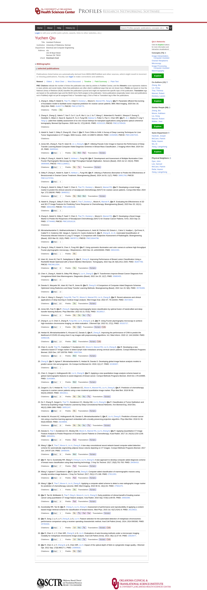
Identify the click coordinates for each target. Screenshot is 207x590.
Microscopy (156, 63)
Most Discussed (74, 81)
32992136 (45, 338)
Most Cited (59, 81)
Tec (79, 167)
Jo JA (113, 233)
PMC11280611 (63, 164)
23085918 (76, 548)
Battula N (92, 118)
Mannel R (105, 202)
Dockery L (82, 101)
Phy (88, 315)
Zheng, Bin (156, 85)
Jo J (127, 118)
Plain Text (115, 81)
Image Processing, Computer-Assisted (160, 67)
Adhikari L (75, 158)
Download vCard (52, 58)
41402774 (60, 106)
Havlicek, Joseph (159, 136)
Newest (40, 81)
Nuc (84, 315)
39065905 (45, 164)
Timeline (87, 81)
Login (37, 33)
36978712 (74, 238)
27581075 (118, 486)
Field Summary (101, 81)
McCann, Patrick (158, 138)
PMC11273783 (47, 178)
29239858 (63, 422)
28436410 (134, 462)
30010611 (64, 393)
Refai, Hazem (157, 141)
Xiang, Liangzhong (159, 147)
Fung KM (67, 297)
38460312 (65, 192)
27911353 (112, 474)
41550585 (113, 135)
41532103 (101, 123)
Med (79, 153)
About (49, 28)
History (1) (70, 28)
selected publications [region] (47, 68)
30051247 (66, 407)
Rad (84, 153)
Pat (83, 528)
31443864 (51, 378)
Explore (157, 76)
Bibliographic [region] (43, 64)
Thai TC (67, 101)
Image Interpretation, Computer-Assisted (160, 57)
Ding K (73, 495)
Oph (79, 327)
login (71, 77)
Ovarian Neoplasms (160, 61)
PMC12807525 (132, 135)
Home (40, 28)
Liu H (83, 274)
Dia (61, 110)
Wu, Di (154, 144)
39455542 (54, 149)
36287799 (138, 262)
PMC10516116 (69, 221)
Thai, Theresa (157, 91)
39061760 (122, 175)
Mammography (158, 71)
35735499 (140, 288)
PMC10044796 (92, 238)
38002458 (51, 207)
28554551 (51, 436)
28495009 (65, 451)
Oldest (49, 81)
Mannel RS (100, 101)
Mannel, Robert (158, 93)
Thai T (80, 202)
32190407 (114, 364)
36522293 (115, 250)
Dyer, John (156, 161)
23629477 (132, 536)
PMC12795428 (119, 123)
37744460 (51, 221)
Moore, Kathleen (158, 113)
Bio (74, 167)
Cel (74, 528)
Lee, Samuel (157, 164)
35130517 (100, 312)
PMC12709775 (78, 106)
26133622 (133, 510)
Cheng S (76, 460)
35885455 (117, 276)
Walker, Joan (157, 121)
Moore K (83, 297)
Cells (103, 327)
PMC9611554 (53, 264)
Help (59, 28)
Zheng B (80, 144)
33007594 (78, 352)
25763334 (45, 524)
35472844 (128, 300)
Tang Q (109, 101)
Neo (79, 528)
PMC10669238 (69, 207)
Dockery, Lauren (158, 96)
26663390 (126, 498)
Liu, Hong (156, 88)
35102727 (124, 323)
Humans (102, 153)
